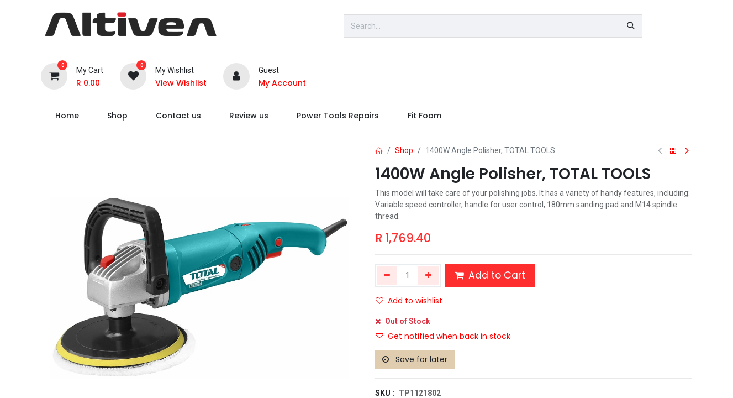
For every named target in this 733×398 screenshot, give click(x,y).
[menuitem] (67, 115)
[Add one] (428, 275)
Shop (404, 150)
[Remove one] (387, 275)
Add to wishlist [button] (409, 300)
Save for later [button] (414, 359)
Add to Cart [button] (490, 275)
